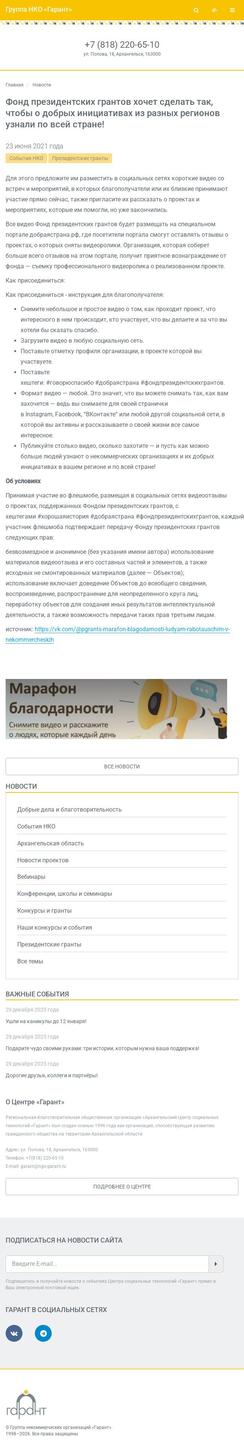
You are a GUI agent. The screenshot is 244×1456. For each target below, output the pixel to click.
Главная (15, 85)
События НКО (26, 158)
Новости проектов (43, 860)
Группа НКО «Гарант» (39, 9)
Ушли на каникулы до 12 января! (46, 1021)
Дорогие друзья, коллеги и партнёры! (52, 1075)
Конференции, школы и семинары (64, 893)
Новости (21, 786)
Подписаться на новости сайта (64, 1240)
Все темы (30, 961)
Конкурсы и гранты (44, 910)
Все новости (122, 767)
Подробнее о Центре (122, 1187)
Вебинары (31, 876)
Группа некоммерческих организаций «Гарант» (60, 1427)
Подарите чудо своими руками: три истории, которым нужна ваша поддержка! (102, 1048)
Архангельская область (50, 843)
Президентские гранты (80, 158)
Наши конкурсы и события (54, 927)
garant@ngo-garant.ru (43, 1166)
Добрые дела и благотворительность (69, 809)
